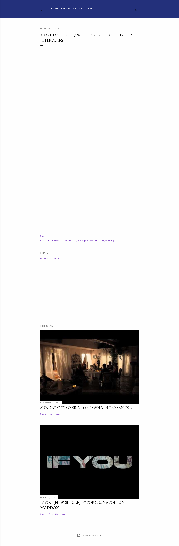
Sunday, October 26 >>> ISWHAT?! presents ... (86, 407)
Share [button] (43, 236)
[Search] (137, 9)
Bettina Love (53, 240)
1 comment (54, 414)
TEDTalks (99, 240)
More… (89, 8)
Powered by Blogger (89, 535)
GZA (74, 240)
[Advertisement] (89, 292)
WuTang (109, 240)
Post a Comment (50, 258)
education (66, 240)
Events (66, 8)
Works (77, 8)
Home (54, 8)
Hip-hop (81, 240)
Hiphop (90, 240)
